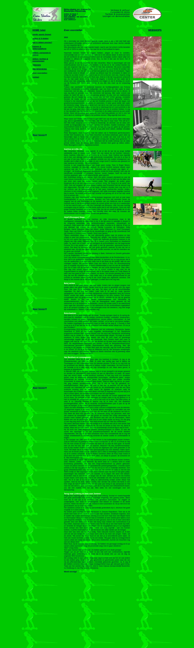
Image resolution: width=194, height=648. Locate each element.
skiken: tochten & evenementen (40, 60)
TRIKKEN (37, 65)
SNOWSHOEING (40, 69)
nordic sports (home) (42, 34)
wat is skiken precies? (42, 42)
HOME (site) (39, 30)
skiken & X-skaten (40, 38)
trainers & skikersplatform (39, 47)
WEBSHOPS (154, 30)
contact (36, 77)
